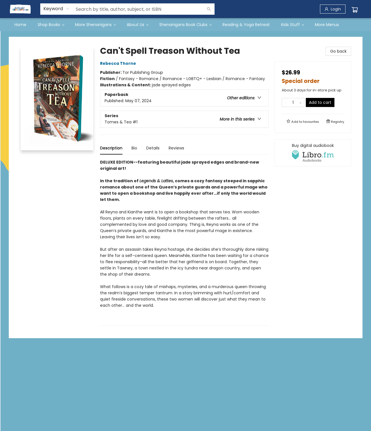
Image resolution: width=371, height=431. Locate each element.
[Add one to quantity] (300, 102)
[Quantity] (293, 102)
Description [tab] (111, 148)
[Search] (209, 9)
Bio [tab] (134, 148)
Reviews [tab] (176, 148)
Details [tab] (153, 148)
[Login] (332, 9)
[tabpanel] (184, 242)
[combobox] (56, 8)
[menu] (185, 24)
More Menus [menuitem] (327, 24)
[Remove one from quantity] (285, 102)
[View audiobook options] (313, 152)
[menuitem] (20, 24)
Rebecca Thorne (119, 63)
